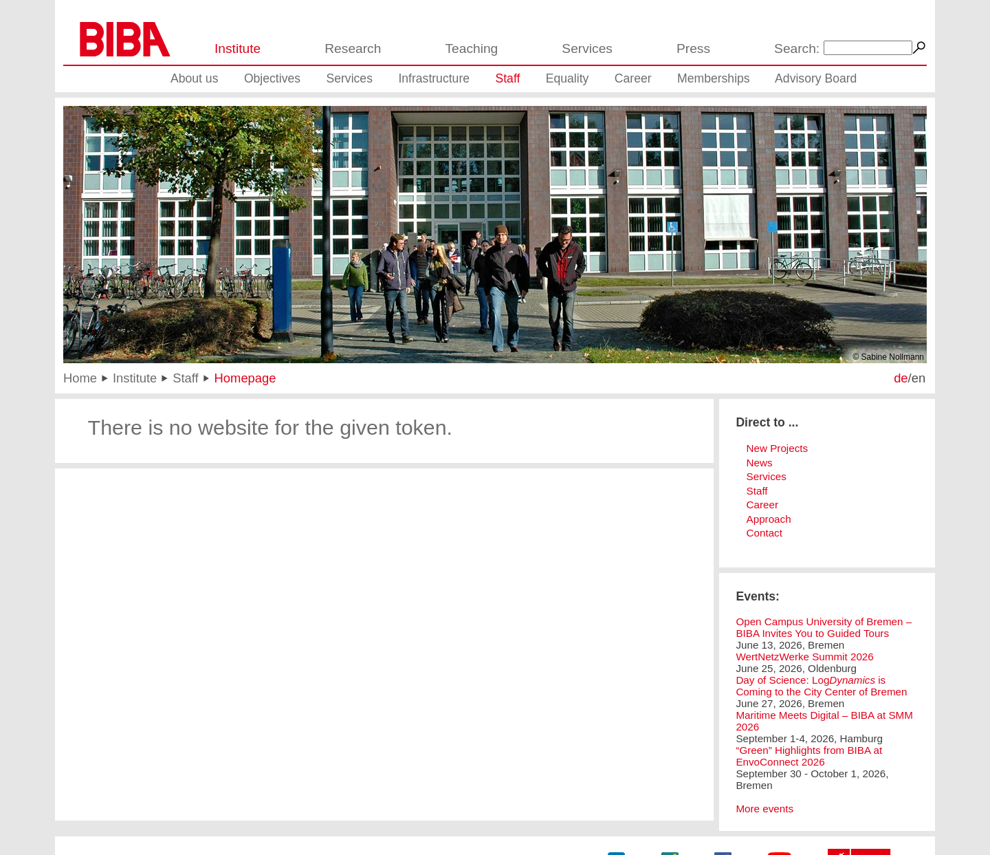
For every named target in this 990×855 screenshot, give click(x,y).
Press (693, 48)
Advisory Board (816, 78)
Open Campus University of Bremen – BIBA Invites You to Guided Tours (824, 627)
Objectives (272, 78)
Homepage (245, 378)
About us (194, 78)
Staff (507, 78)
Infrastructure (434, 78)
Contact (764, 533)
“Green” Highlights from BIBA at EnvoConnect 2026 (809, 756)
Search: (797, 48)
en (918, 378)
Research (352, 48)
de (901, 378)
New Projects (777, 448)
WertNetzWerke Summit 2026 (804, 656)
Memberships (713, 78)
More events (764, 808)
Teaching (471, 48)
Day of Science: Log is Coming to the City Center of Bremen (821, 685)
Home (80, 378)
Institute (237, 48)
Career (633, 78)
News (760, 462)
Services (587, 48)
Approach (769, 519)
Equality (567, 78)
